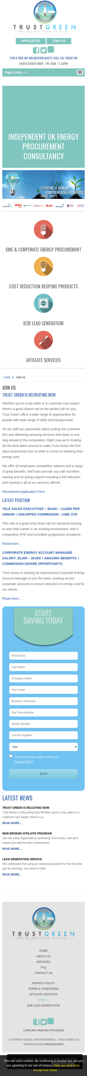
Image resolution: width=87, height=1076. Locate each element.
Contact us (43, 973)
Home (7, 377)
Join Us (43, 1000)
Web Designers (53, 1044)
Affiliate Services (43, 994)
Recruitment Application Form (23, 491)
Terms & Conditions (43, 988)
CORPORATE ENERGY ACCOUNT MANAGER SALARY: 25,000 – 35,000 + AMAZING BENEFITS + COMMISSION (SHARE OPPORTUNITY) (40, 558)
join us (58, 41)
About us (43, 956)
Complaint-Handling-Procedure (43, 1030)
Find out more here (67, 1065)
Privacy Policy (23, 761)
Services (43, 962)
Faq (43, 967)
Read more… (12, 543)
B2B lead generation (43, 1005)
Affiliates (31, 41)
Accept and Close (45, 1070)
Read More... (12, 823)
